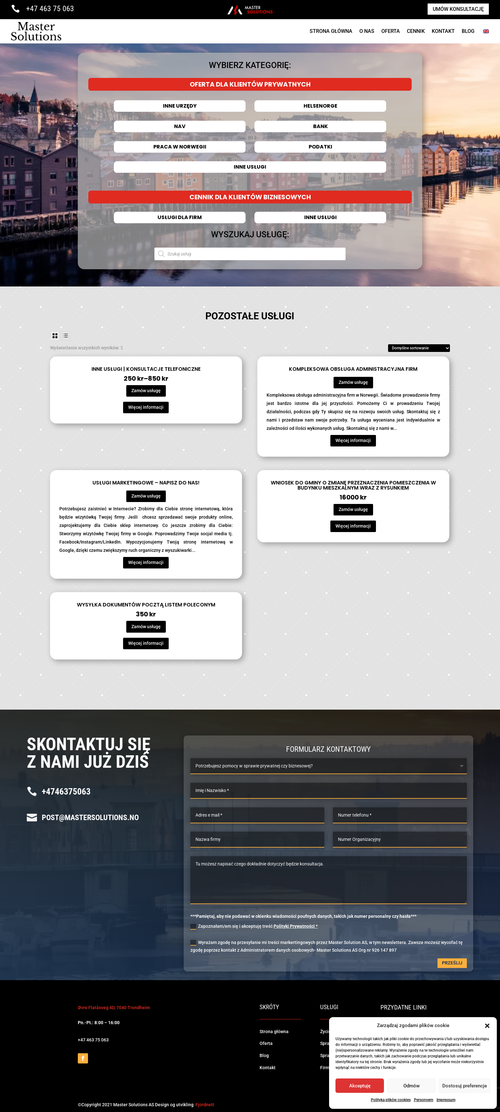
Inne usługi (250, 167)
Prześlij (452, 962)
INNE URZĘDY (180, 106)
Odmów (411, 1086)
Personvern (423, 1100)
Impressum (446, 1100)
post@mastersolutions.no (90, 817)
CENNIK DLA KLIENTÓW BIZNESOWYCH (250, 197)
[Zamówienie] (419, 348)
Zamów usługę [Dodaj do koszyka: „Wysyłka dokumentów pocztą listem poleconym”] (146, 626)
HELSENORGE (320, 106)
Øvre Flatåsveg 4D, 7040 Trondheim (114, 1007)
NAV (180, 126)
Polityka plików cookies (391, 1100)
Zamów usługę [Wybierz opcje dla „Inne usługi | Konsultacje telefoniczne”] (146, 390)
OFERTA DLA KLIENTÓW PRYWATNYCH (250, 84)
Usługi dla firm (180, 217)
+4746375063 (66, 791)
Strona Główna (331, 31)
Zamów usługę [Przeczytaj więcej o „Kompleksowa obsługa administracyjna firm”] (353, 382)
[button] (487, 1026)
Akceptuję (360, 1086)
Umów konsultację (458, 9)
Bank (320, 126)
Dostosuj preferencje (464, 1086)
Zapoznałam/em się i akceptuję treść (254, 926)
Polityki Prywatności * (296, 926)
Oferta (390, 31)
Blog (468, 31)
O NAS (366, 31)
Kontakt (443, 31)
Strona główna (274, 1031)
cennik (416, 31)
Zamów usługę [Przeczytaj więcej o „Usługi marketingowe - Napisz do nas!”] (146, 496)
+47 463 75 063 (50, 8)
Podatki (320, 147)
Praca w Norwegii (180, 147)
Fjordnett (204, 1104)
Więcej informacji (146, 407)
